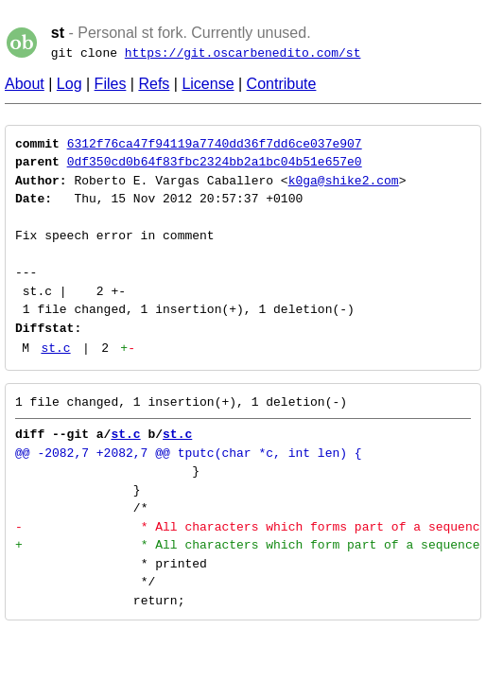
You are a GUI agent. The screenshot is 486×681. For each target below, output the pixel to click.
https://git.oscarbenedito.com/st (243, 52)
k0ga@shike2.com (343, 180)
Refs (153, 84)
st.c (55, 348)
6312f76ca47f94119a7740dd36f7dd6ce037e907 (214, 143)
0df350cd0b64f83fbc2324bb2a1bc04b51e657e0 (214, 161)
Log (69, 84)
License (208, 84)
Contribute (282, 84)
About (24, 84)
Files (111, 84)
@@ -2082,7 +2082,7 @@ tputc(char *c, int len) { (188, 453)
